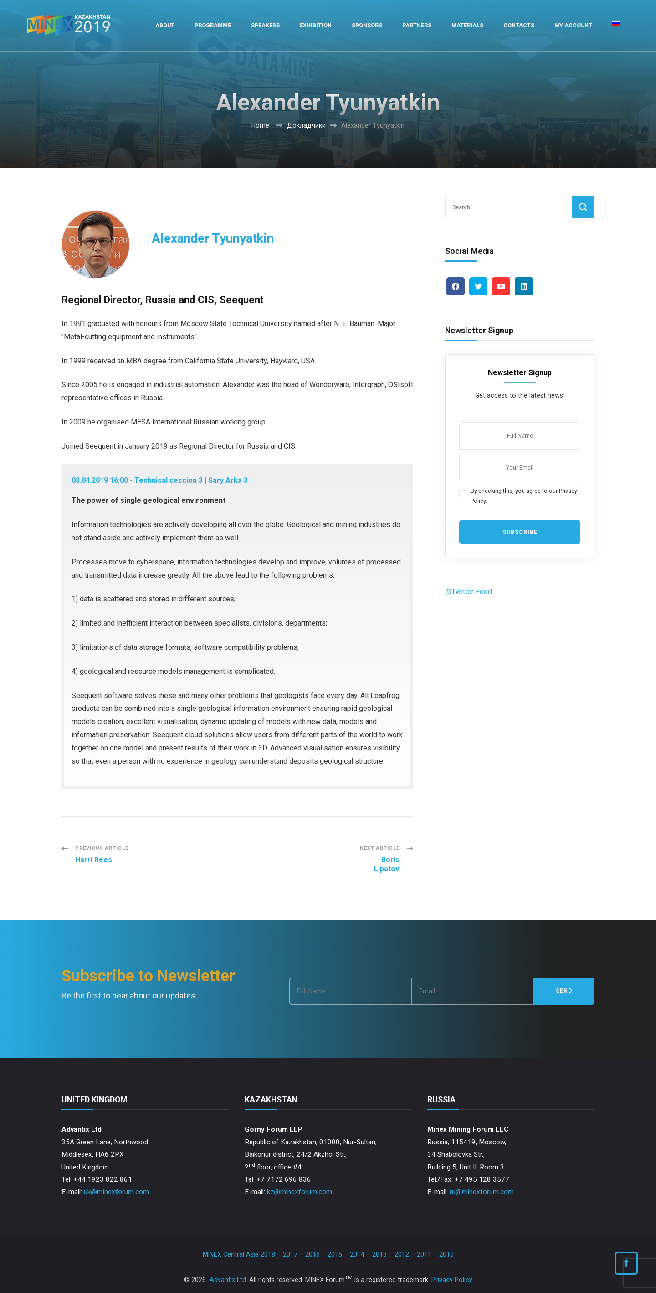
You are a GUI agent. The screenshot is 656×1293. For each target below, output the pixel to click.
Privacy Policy (451, 1279)
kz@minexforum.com (299, 1192)
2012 (402, 1254)
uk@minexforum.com (116, 1192)
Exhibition (316, 25)
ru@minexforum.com (482, 1192)
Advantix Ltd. (228, 1279)
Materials (467, 25)
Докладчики (306, 125)
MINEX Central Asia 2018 (239, 1254)
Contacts (518, 25)
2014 (357, 1254)
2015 (335, 1254)
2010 (446, 1254)
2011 (424, 1254)
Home (260, 125)
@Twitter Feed (468, 591)
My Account (573, 25)
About (164, 25)
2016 (312, 1254)
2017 (290, 1254)
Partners (416, 25)
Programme (213, 25)
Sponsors (367, 25)
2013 (379, 1254)
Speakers (265, 25)
